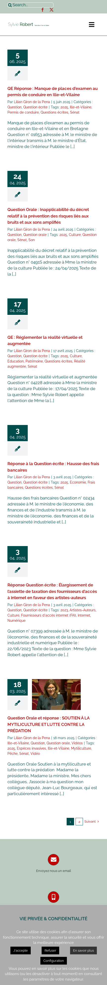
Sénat (75, 112)
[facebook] (43, 10)
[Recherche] (9, 4)
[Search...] (30, 4)
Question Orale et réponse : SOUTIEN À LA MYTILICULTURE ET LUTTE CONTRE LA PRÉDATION (48, 724)
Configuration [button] (53, 961)
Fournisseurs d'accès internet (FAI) (48, 615)
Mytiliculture (81, 748)
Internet (84, 615)
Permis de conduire (23, 112)
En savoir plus (83, 950)
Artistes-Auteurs (83, 610)
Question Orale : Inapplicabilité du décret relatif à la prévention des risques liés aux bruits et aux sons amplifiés (48, 216)
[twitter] (52, 10)
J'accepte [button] (20, 950)
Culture (75, 235)
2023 (64, 610)
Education (15, 361)
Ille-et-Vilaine (80, 107)
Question (14, 107)
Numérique (16, 621)
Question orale (35, 235)
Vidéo (35, 754)
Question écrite (35, 107)
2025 (64, 107)
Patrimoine (34, 361)
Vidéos (77, 743)
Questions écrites (54, 112)
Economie (78, 482)
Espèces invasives (31, 748)
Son (31, 240)
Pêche (12, 754)
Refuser (50, 950)
